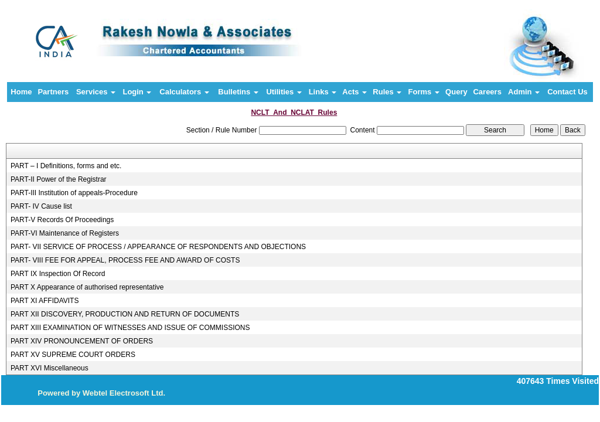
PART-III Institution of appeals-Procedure (74, 193)
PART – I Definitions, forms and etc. (66, 166)
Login (136, 91)
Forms (423, 91)
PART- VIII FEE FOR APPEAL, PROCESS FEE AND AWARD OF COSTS (125, 260)
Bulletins (238, 91)
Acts (354, 91)
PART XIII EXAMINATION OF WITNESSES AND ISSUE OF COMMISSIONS (130, 328)
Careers (487, 91)
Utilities (284, 91)
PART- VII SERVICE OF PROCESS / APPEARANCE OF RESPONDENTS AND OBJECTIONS (158, 247)
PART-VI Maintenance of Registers (65, 233)
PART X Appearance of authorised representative (87, 287)
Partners (53, 91)
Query (456, 91)
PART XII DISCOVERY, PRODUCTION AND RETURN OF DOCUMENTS (125, 314)
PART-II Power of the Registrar (59, 179)
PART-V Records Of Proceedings (62, 220)
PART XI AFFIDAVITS (45, 301)
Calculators (184, 91)
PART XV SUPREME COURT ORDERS (73, 354)
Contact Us (567, 91)
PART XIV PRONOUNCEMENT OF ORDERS (82, 341)
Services (95, 91)
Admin (524, 91)
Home (21, 91)
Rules (387, 91)
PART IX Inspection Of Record (58, 274)
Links (323, 91)
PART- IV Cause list (41, 206)
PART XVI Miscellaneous (49, 368)
